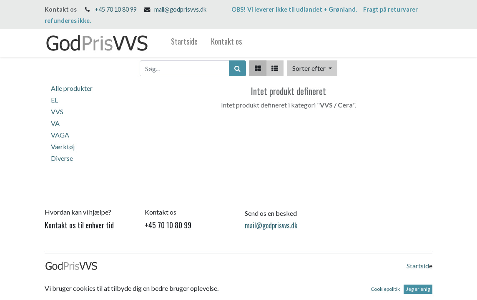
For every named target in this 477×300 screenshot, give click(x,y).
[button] (312, 68)
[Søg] (237, 68)
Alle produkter (72, 88)
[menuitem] (184, 43)
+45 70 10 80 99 (116, 9)
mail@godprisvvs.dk (180, 9)
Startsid (418, 266)
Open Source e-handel (401, 290)
